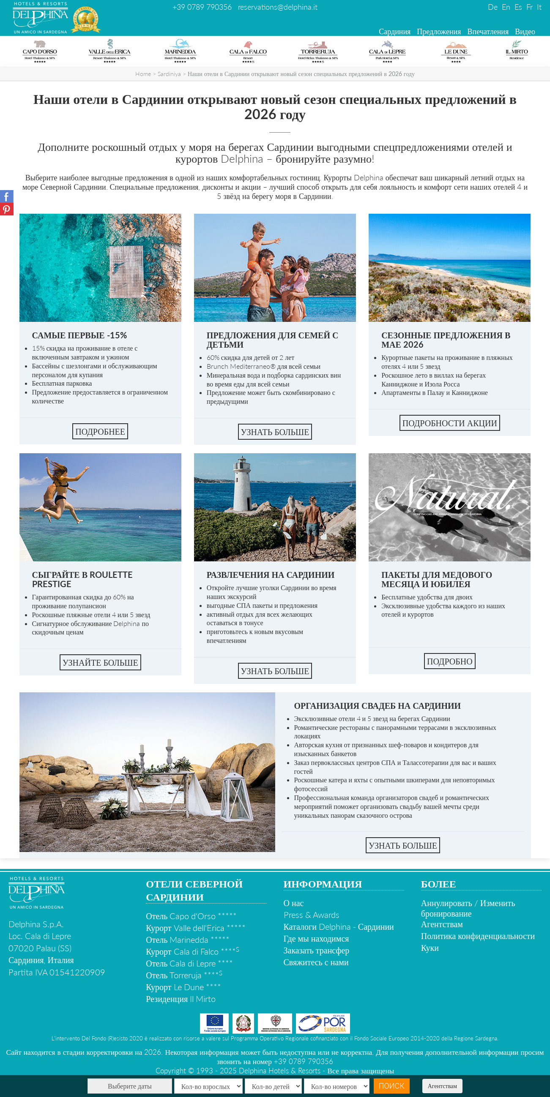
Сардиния (394, 31)
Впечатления (488, 31)
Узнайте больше (100, 662)
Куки (430, 947)
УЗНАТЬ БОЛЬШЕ (275, 432)
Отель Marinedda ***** (188, 939)
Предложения (439, 31)
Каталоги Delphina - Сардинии (339, 926)
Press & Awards (311, 914)
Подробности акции (449, 423)
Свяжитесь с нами (316, 962)
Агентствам (442, 1085)
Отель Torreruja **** (184, 975)
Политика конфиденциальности (478, 936)
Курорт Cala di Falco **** (192, 951)
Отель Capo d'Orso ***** (191, 916)
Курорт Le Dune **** (183, 987)
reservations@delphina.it (277, 6)
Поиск (392, 1085)
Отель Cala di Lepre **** (189, 963)
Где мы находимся (316, 938)
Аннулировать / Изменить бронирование (468, 908)
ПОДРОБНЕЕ (100, 431)
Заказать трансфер (317, 950)
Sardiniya (169, 73)
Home (143, 73)
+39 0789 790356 (202, 6)
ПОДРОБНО (450, 661)
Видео (525, 31)
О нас (294, 903)
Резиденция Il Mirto (181, 999)
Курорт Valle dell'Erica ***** (195, 928)
